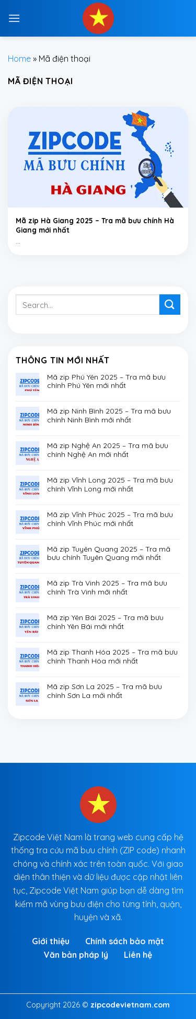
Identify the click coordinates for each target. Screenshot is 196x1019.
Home (19, 58)
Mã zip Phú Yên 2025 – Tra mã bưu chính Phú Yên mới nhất (106, 382)
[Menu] (14, 18)
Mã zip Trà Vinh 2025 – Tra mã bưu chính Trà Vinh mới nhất (107, 588)
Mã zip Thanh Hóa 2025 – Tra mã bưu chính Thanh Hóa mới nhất (112, 657)
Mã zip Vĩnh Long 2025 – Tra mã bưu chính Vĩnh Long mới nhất (110, 485)
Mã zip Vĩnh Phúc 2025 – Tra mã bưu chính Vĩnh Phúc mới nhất (110, 519)
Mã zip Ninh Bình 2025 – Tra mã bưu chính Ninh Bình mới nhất (109, 416)
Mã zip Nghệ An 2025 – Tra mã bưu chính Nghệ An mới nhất (107, 450)
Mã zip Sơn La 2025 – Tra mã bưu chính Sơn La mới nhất (104, 691)
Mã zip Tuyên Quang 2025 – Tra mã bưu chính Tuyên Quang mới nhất (108, 554)
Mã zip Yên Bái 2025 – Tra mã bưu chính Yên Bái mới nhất (105, 622)
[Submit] (169, 304)
